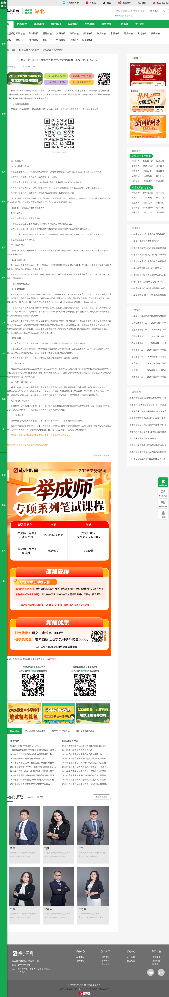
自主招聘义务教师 (61, 731)
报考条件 (136, 171)
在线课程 (80, 961)
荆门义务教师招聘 (85, 731)
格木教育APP (73, 3)
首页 (14, 49)
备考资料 (73, 24)
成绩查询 (160, 166)
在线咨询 (163, 485)
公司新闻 (123, 24)
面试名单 (148, 176)
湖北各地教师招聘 (82, 82)
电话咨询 (163, 496)
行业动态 (131, 961)
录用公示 (160, 176)
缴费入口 (136, 166)
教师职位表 (148, 161)
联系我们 (156, 964)
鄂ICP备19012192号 (69, 989)
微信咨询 (163, 506)
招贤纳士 (156, 961)
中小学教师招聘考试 (35, 731)
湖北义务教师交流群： (41, 659)
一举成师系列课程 (56, 82)
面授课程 (129, 16)
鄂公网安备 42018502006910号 (94, 989)
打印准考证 (148, 166)
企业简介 (156, 957)
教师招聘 (35, 49)
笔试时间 (136, 176)
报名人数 (148, 171)
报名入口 (160, 161)
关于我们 (140, 24)
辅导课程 (39, 24)
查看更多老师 (101, 797)
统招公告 (136, 161)
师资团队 (106, 24)
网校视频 (56, 24)
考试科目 (160, 171)
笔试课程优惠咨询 (82, 76)
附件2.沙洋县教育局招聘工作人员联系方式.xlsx (27, 445)
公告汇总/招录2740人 (56, 76)
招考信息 (22, 24)
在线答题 (89, 24)
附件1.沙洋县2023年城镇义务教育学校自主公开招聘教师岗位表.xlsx (40, 435)
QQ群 (163, 517)
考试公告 (46, 49)
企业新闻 (131, 957)
